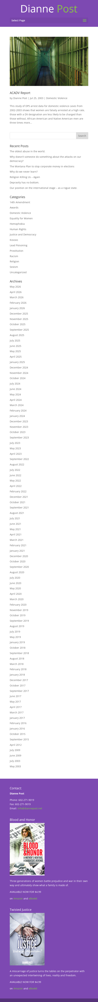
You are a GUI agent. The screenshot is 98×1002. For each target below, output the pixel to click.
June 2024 (15, 389)
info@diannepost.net (30, 808)
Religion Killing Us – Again (25, 177)
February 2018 (18, 669)
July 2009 (15, 750)
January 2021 (17, 550)
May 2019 (15, 637)
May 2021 (15, 529)
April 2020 (16, 593)
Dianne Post (20, 98)
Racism (14, 256)
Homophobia (17, 223)
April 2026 (16, 292)
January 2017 (17, 718)
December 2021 (19, 496)
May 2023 (15, 448)
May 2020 (15, 588)
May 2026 (15, 286)
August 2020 (17, 572)
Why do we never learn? (24, 171)
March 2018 (16, 664)
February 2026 (18, 302)
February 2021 (18, 545)
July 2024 (15, 383)
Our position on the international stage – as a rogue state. (43, 188)
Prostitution (16, 250)
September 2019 (19, 620)
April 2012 (16, 744)
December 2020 (19, 556)
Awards (14, 207)
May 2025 (15, 351)
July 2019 (15, 631)
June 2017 (15, 696)
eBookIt (33, 898)
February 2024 (18, 410)
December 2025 (19, 313)
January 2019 (17, 642)
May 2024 (15, 394)
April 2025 (16, 356)
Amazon (18, 898)
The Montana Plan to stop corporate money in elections (42, 166)
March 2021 (16, 540)
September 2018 (19, 653)
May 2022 (15, 480)
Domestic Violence (56, 98)
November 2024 (19, 373)
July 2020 (15, 577)
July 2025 (15, 340)
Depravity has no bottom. (24, 182)
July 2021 (15, 518)
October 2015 (17, 734)
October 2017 (17, 685)
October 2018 (17, 647)
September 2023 (19, 437)
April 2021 (16, 534)
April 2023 (16, 453)
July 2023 (15, 443)
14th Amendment (20, 202)
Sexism (14, 266)
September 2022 (19, 459)
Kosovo (14, 240)
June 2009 (15, 755)
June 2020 (15, 583)
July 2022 (15, 470)
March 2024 (16, 405)
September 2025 (19, 329)
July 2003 (15, 761)
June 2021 (15, 523)
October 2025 (17, 324)
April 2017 (16, 707)
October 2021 (17, 502)
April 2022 (16, 486)
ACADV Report (20, 93)
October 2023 (17, 432)
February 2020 (18, 604)
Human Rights (18, 229)
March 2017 (16, 712)
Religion (14, 261)
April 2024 (16, 400)
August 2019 (17, 626)
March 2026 (16, 297)
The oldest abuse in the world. (27, 151)
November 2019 (19, 610)
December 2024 (19, 367)
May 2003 (15, 766)
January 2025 (17, 362)
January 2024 (17, 416)
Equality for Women (21, 218)
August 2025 (17, 335)
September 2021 (19, 507)
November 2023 (19, 426)
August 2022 (17, 464)
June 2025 (15, 346)
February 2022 (18, 491)
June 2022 (15, 475)
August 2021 (17, 513)
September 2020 (19, 566)
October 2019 (17, 615)
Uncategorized (18, 272)
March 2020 (16, 599)
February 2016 (18, 723)
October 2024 (17, 378)
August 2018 (17, 658)
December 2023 (19, 421)
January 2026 (17, 308)
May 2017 (15, 701)
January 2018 (17, 674)
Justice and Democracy (23, 234)
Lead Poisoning (18, 245)
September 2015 (19, 739)
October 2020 (17, 561)
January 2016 (17, 728)
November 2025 (19, 319)
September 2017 (19, 691)
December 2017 (19, 680)
